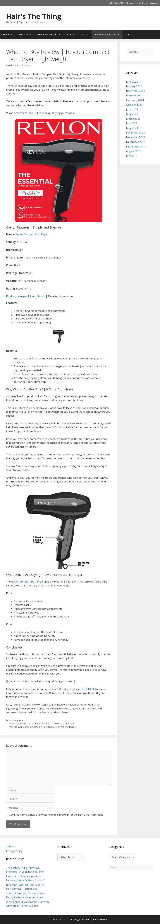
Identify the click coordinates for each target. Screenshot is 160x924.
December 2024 (135, 91)
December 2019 (135, 137)
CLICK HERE (88, 689)
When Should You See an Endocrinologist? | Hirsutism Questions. (42, 723)
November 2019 (135, 142)
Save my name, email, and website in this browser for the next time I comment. (56, 814)
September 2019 (136, 146)
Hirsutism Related (51, 34)
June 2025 (132, 81)
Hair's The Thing (33, 16)
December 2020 (135, 132)
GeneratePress (99, 919)
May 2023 (132, 114)
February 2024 (135, 100)
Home (9, 34)
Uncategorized (16, 720)
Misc (86, 34)
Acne (72, 34)
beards (49, 427)
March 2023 (133, 118)
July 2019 (131, 156)
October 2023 (134, 104)
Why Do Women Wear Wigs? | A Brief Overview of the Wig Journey (43, 726)
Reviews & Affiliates (108, 34)
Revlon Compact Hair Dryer (31, 234)
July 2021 (131, 123)
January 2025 (134, 86)
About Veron (25, 34)
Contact (130, 34)
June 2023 (132, 109)
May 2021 (132, 128)
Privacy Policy (14, 851)
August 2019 (133, 151)
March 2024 (133, 95)
